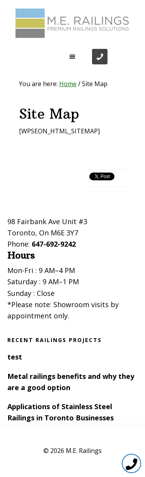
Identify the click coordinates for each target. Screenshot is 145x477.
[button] (72, 57)
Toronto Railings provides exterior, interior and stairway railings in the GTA (73, 23)
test (14, 356)
